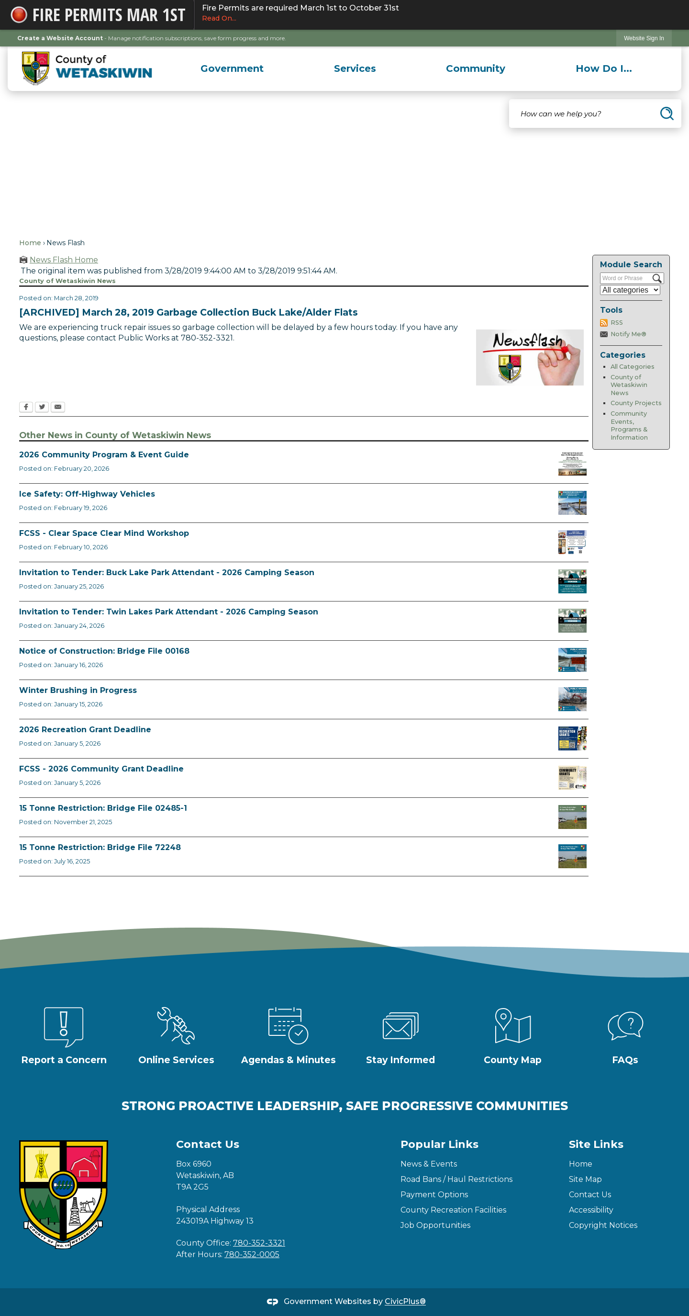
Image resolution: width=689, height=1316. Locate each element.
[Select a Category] (630, 290)
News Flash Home (64, 259)
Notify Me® (628, 334)
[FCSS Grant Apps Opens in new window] (572, 778)
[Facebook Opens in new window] (26, 408)
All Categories (633, 366)
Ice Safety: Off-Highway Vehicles (87, 494)
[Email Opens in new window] (58, 408)
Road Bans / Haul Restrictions (456, 1179)
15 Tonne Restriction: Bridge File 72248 (100, 847)
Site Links (596, 1144)
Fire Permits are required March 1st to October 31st (437, 13)
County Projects (636, 403)
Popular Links (439, 1144)
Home (30, 242)
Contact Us (590, 1194)
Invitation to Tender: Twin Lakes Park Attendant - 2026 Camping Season (168, 611)
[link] (644, 38)
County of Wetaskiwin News (629, 385)
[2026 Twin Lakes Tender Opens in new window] (572, 621)
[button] (667, 113)
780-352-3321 (259, 1243)
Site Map (585, 1179)
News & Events (428, 1164)
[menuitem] (232, 68)
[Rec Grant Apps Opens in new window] (572, 738)
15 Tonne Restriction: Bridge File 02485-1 (103, 808)
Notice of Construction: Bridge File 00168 (104, 651)
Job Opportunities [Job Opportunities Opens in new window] (435, 1225)
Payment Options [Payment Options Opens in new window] (434, 1194)
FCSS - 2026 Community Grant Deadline (101, 768)
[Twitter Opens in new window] (42, 408)
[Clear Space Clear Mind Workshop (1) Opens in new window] (572, 542)
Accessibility (591, 1209)
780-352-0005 (251, 1254)
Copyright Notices (603, 1225)
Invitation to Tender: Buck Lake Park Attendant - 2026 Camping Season (166, 572)
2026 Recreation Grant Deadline (85, 729)
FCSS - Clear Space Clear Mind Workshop (104, 533)
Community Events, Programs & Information (629, 425)
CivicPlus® (405, 1301)
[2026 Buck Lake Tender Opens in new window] (572, 581)
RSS (617, 322)
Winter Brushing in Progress (78, 690)
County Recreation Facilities (453, 1209)
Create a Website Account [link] (60, 38)
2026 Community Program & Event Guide (104, 454)
